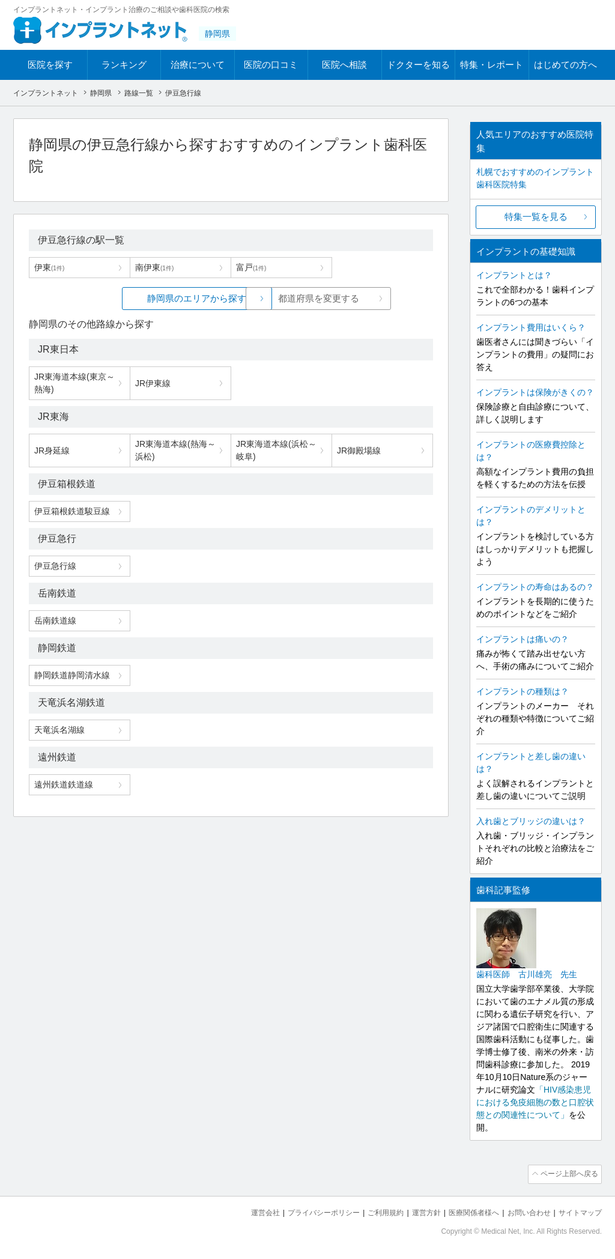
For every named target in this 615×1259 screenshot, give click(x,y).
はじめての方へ (565, 64)
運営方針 (413, 1211)
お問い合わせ (523, 1211)
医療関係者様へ (464, 1211)
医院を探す (50, 64)
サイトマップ (578, 1211)
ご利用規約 (370, 1211)
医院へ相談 (344, 64)
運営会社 (241, 1211)
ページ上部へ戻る (567, 1174)
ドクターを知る (418, 64)
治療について (198, 64)
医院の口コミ (271, 64)
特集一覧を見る (536, 216)
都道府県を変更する (321, 298)
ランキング (124, 64)
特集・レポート (491, 64)
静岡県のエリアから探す (140, 298)
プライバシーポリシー (304, 1211)
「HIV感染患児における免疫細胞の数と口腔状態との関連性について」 (535, 1102)
